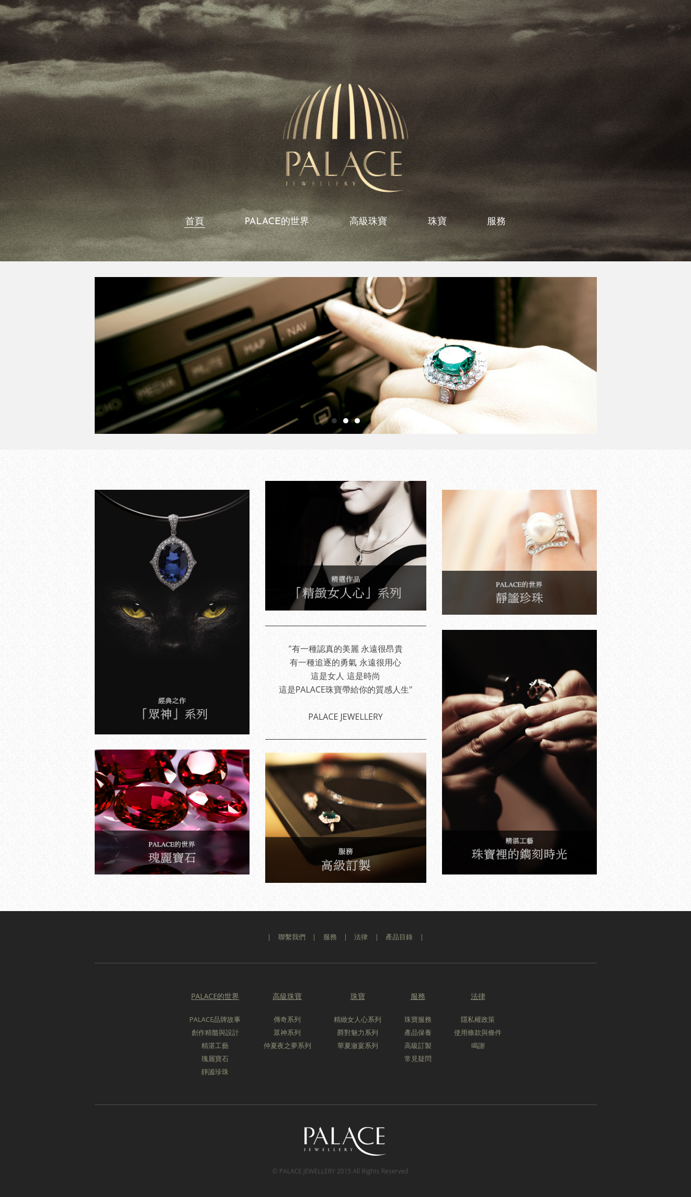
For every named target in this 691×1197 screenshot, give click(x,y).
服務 (496, 222)
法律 (361, 936)
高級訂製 (418, 1045)
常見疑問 (418, 1058)
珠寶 (437, 222)
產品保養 (418, 1032)
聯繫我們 (291, 936)
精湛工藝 (215, 1045)
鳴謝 (478, 1045)
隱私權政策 (478, 1019)
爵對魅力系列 (357, 1032)
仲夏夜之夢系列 (287, 1045)
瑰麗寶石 (215, 1058)
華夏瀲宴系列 (357, 1045)
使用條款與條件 (478, 1032)
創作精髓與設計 (215, 1032)
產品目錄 (399, 936)
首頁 (194, 222)
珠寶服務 (418, 1019)
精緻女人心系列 (357, 1019)
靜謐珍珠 (215, 1071)
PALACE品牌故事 (215, 1019)
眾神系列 (287, 1032)
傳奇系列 (287, 1019)
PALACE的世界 (276, 222)
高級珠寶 (368, 222)
